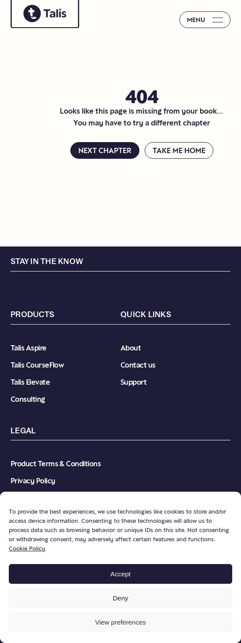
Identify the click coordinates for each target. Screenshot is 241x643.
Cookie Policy (27, 548)
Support (133, 382)
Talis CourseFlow (37, 365)
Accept (120, 574)
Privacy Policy (33, 480)
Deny (120, 598)
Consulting (28, 399)
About (130, 347)
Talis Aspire (29, 347)
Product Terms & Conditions (56, 463)
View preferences (120, 622)
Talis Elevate (30, 382)
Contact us (138, 365)
